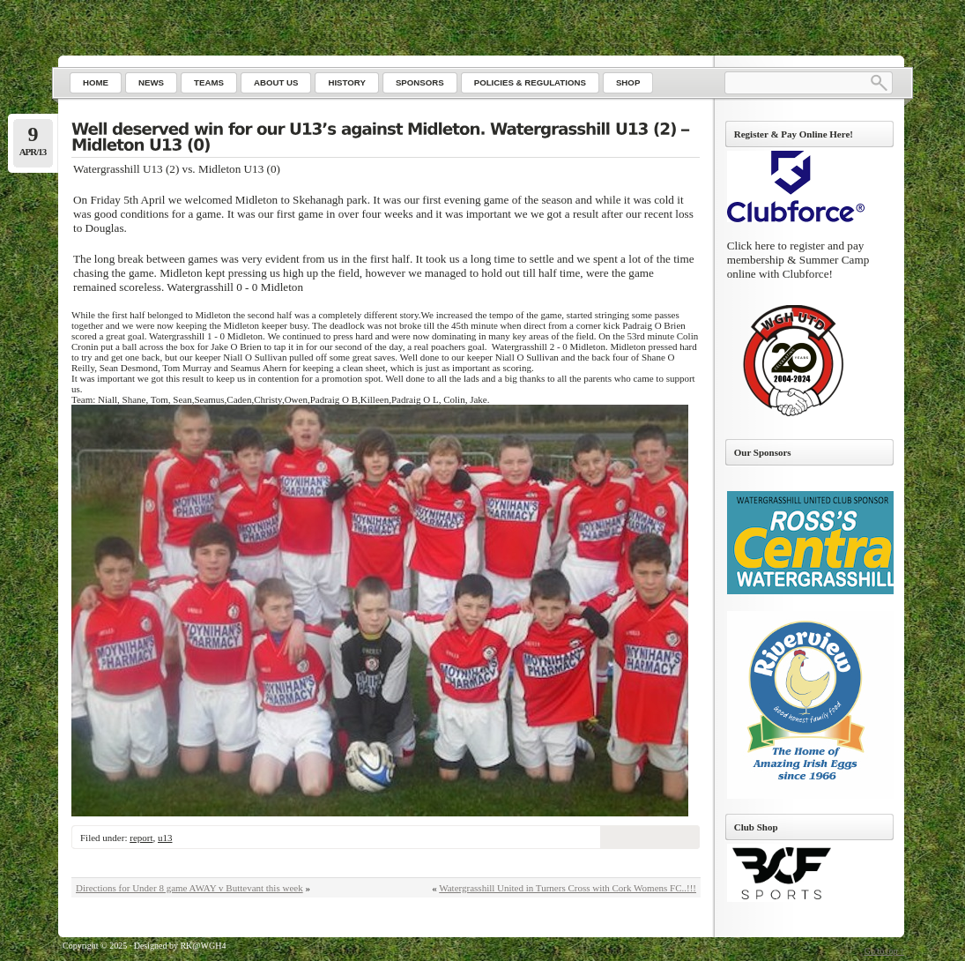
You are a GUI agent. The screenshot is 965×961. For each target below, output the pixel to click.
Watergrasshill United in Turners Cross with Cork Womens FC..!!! (567, 888)
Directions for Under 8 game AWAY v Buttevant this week (189, 888)
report (141, 837)
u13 (165, 837)
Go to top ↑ (884, 951)
